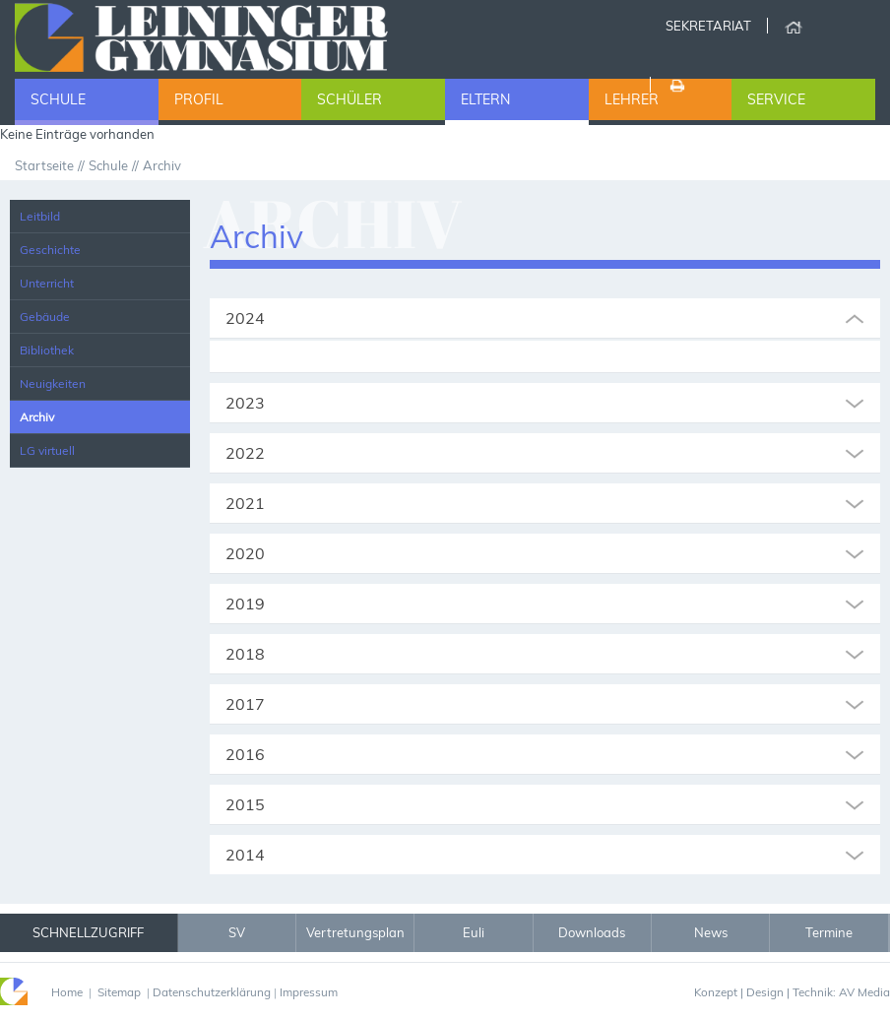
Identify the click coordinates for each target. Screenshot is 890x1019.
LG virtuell (47, 450)
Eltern (485, 99)
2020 (245, 553)
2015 (245, 804)
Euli (473, 932)
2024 (245, 318)
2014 (245, 854)
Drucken (676, 85)
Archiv (37, 417)
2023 (245, 403)
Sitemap (119, 992)
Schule (58, 99)
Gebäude (45, 316)
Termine (829, 932)
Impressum (309, 992)
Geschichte (50, 249)
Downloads (591, 932)
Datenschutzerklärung (212, 992)
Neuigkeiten (53, 383)
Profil (198, 99)
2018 (245, 654)
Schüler (349, 99)
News (711, 932)
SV (236, 932)
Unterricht (47, 283)
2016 (245, 754)
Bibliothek (47, 350)
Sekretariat (708, 25)
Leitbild (40, 216)
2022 (245, 453)
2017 (245, 704)
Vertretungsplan (355, 932)
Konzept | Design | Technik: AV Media (792, 992)
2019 (245, 603)
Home (793, 25)
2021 (245, 503)
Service (776, 99)
